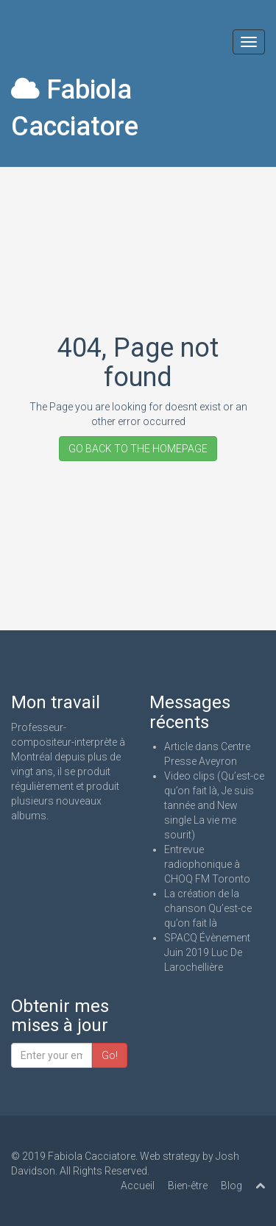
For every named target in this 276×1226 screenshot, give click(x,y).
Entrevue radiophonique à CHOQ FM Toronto (207, 864)
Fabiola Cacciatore (74, 108)
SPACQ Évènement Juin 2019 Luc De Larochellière (207, 952)
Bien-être (188, 1185)
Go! (110, 1055)
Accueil (138, 1185)
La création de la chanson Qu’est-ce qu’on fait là (208, 908)
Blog (231, 1185)
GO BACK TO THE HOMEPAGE (138, 449)
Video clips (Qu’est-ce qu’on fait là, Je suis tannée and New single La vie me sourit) (214, 805)
